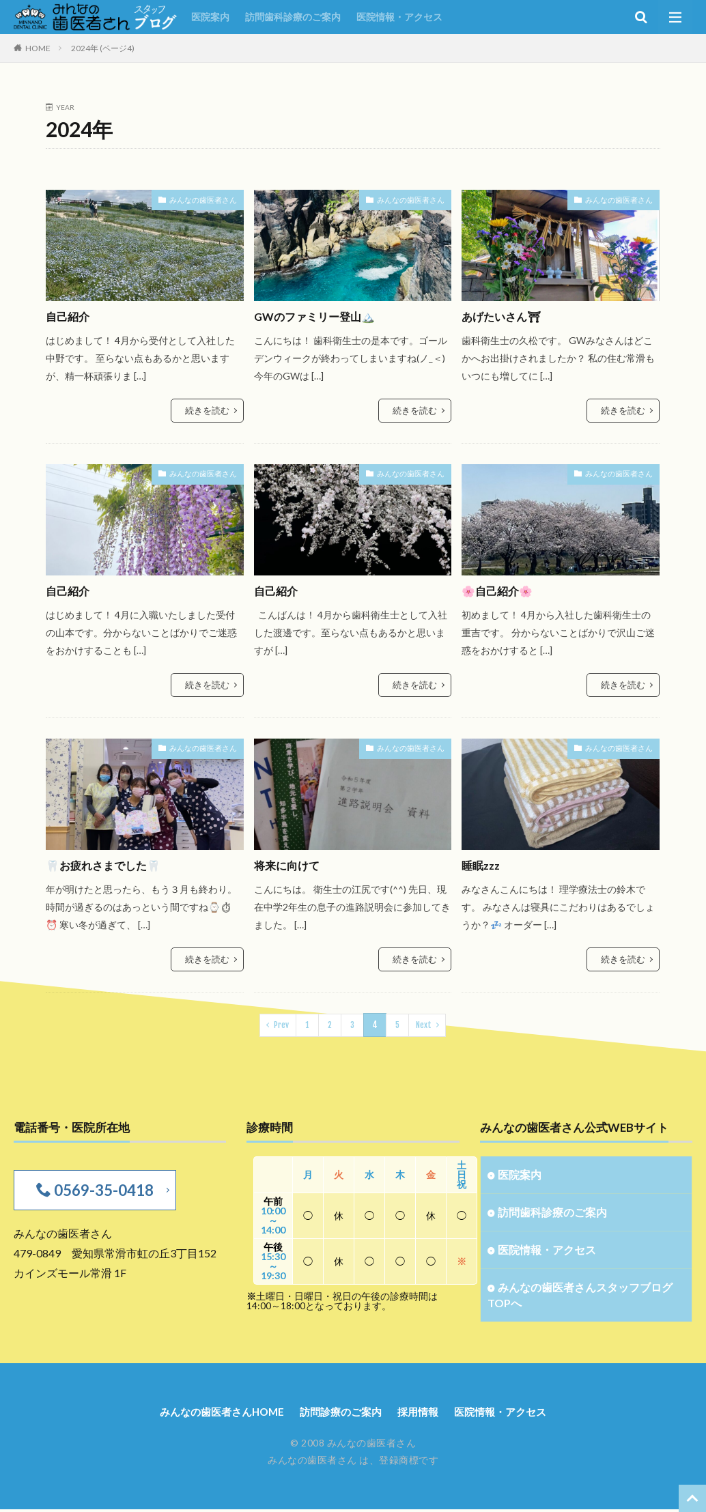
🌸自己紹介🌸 (499, 590)
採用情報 (422, 1414)
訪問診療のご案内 (340, 1414)
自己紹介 (69, 316)
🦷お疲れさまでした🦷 (106, 864)
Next (423, 1021)
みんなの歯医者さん (206, 199)
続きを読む (208, 410)
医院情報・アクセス (399, 17)
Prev (282, 1021)
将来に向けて (289, 864)
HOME (38, 48)
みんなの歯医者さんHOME (215, 1414)
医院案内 (210, 17)
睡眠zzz (482, 864)
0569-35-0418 (101, 1187)
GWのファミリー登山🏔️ (318, 316)
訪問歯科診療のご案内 (293, 17)
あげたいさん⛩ (504, 316)
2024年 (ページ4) (103, 48)
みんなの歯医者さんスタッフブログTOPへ (585, 1295)
